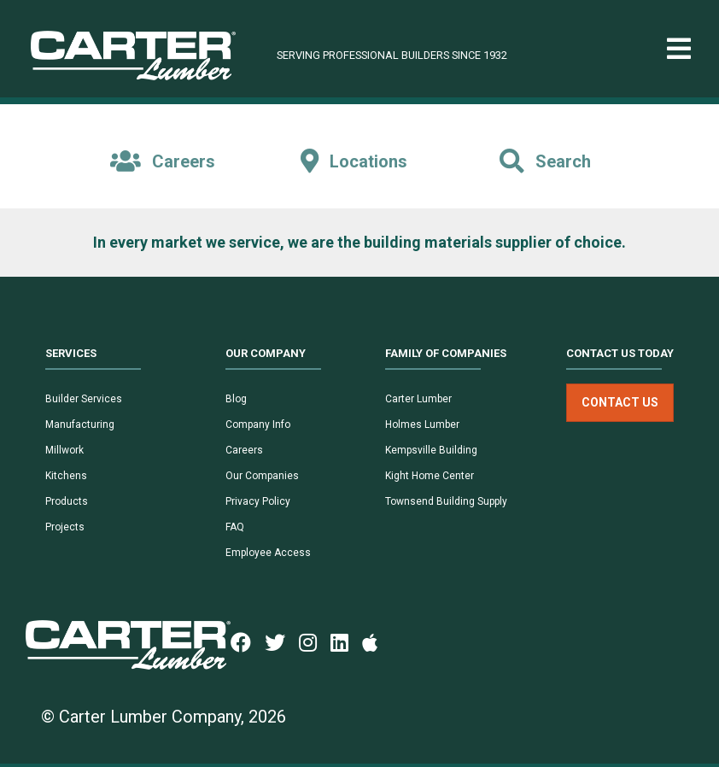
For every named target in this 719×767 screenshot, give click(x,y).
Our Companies (262, 476)
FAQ (234, 527)
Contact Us (620, 402)
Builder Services (83, 399)
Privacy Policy (257, 501)
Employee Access (268, 553)
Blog (236, 399)
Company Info (257, 424)
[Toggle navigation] (679, 49)
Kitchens (66, 476)
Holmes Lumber (422, 424)
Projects (65, 527)
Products (66, 501)
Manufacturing (79, 424)
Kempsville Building (431, 450)
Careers (244, 450)
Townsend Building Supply (446, 501)
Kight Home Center (429, 476)
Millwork (64, 450)
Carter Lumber (418, 399)
